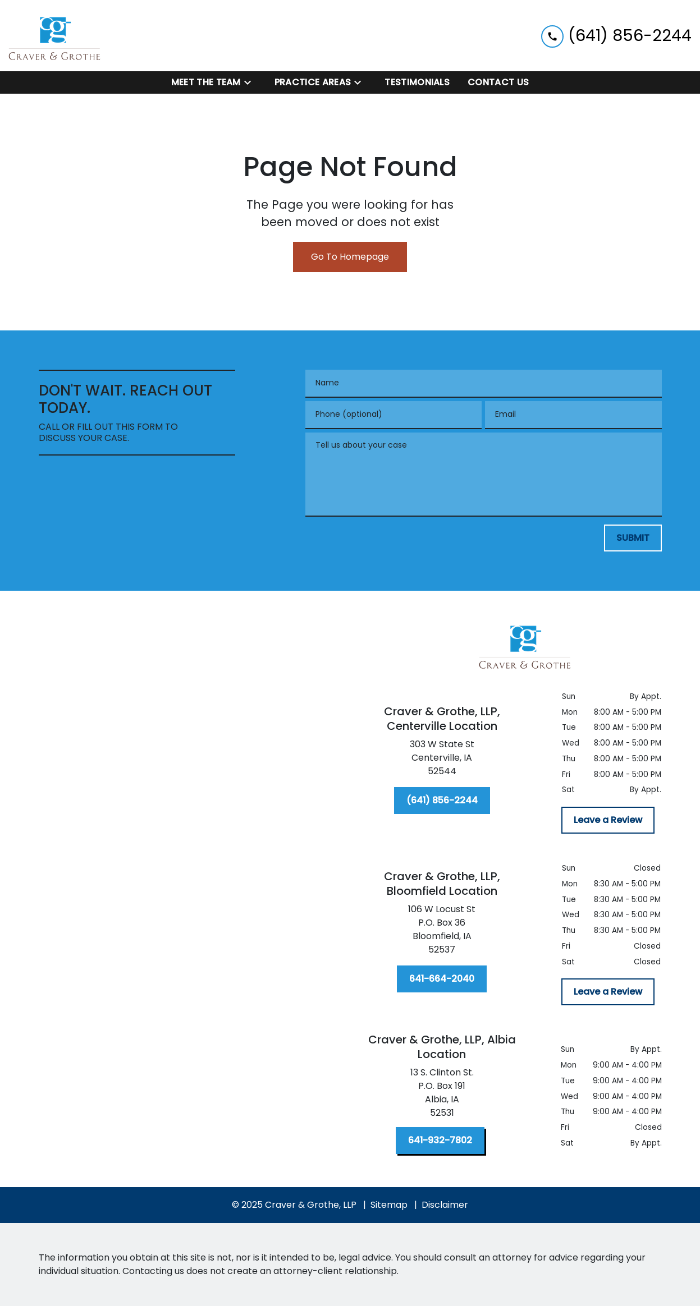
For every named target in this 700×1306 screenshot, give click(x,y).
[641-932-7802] (440, 1140)
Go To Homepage (350, 256)
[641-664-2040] (442, 978)
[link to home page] (54, 35)
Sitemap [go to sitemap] (389, 1204)
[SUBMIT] (633, 538)
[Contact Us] (498, 82)
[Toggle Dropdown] (251, 83)
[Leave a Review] (608, 820)
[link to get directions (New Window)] (442, 760)
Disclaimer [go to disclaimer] (445, 1204)
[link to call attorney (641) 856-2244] (616, 36)
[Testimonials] (417, 82)
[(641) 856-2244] (442, 800)
